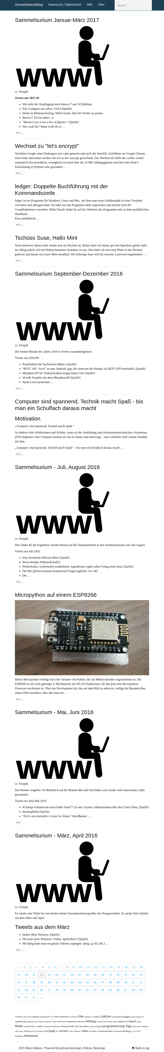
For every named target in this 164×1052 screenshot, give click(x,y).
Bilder (95, 1031)
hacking (127, 1031)
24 (56, 974)
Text (34, 1031)
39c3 (135, 1031)
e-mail (54, 1022)
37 (26, 982)
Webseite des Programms (102, 209)
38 (33, 982)
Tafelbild (19, 1017)
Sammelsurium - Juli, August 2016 (57, 467)
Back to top (142, 1047)
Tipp (128, 1025)
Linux (56, 1016)
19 (18, 974)
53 (18, 989)
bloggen (126, 1016)
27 (79, 974)
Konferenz (56, 1026)
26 (72, 974)
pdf (78, 1022)
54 (26, 989)
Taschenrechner (106, 1031)
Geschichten (117, 1017)
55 (33, 989)
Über (101, 4)
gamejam (31, 1022)
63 (95, 989)
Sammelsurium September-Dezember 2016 (69, 274)
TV (51, 1017)
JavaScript (40, 1031)
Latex (71, 1031)
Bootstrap (99, 1047)
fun (36, 1022)
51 (133, 982)
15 (118, 967)
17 (133, 967)
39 (41, 982)
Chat (25, 1017)
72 (33, 997)
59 (64, 989)
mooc (139, 1026)
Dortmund (118, 1031)
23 (49, 974)
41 (56, 982)
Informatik (31, 1035)
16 (125, 967)
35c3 (139, 1031)
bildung (91, 1021)
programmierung (114, 1025)
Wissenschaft (68, 1026)
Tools (26, 1031)
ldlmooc (77, 1031)
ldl (46, 1031)
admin (121, 1021)
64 (102, 989)
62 (87, 989)
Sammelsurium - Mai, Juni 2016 (54, 712)
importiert (72, 1021)
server (29, 1017)
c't (132, 1031)
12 (95, 967)
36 (18, 982)
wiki (17, 1031)
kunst (133, 1021)
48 (110, 982)
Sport (115, 1022)
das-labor (85, 1026)
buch (134, 1026)
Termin (110, 1022)
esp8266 (27, 1026)
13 (103, 967)
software (48, 1022)
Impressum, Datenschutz (64, 4)
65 (110, 989)
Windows (89, 1017)
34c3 (77, 1026)
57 (49, 989)
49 (117, 982)
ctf (143, 1017)
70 (18, 997)
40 (49, 982)
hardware (65, 1016)
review (64, 1030)
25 (64, 974)
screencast (74, 1017)
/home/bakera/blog (29, 5)
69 (140, 989)
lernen (83, 1022)
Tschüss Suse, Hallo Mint (46, 238)
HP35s (34, 1026)
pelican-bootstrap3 (70, 1047)
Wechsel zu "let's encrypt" (47, 146)
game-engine (136, 1017)
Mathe (19, 1025)
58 (56, 989)
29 (95, 974)
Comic (96, 1016)
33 (125, 974)
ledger (18, 200)
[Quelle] (67, 108)
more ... (19, 132)
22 (41, 974)
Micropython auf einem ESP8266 (56, 595)
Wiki (89, 4)
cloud (139, 1022)
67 (125, 989)
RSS (127, 1022)
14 (110, 967)
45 (87, 982)
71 (26, 997)
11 (87, 967)
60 (72, 989)
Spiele (99, 1026)
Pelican (87, 1047)
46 (95, 982)
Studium (145, 1026)
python (36, 1016)
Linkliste (106, 1016)
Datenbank (19, 1036)
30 (102, 974)
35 (140, 974)
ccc (57, 1031)
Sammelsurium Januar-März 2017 (57, 20)
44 (79, 982)
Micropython (31, 679)
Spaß (52, 1030)
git (31, 1031)
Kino (21, 1031)
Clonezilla (47, 1026)
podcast (93, 1026)
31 (110, 974)
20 (26, 974)
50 (125, 982)
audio (40, 1026)
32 (117, 974)
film (81, 1016)
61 (79, 989)
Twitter (41, 1022)
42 (64, 982)
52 (140, 982)
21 (33, 974)
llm (90, 1031)
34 (133, 974)
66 (117, 989)
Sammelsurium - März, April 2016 (56, 835)
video (85, 1030)
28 (87, 974)
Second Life (102, 1022)
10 (80, 967)
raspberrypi (21, 1021)
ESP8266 (20, 683)
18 (141, 967)
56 (41, 989)
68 (133, 989)
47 (102, 982)
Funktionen (62, 1022)
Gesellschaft (45, 1017)
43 (72, 982)
